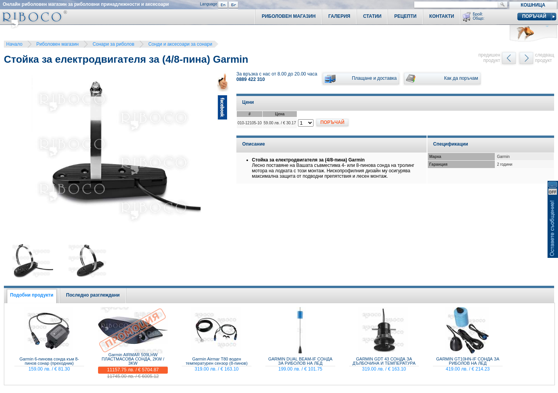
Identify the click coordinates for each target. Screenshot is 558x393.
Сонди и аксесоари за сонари (180, 44)
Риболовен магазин (57, 44)
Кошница (533, 5)
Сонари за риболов (113, 44)
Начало (14, 44)
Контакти (441, 16)
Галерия (339, 16)
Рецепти (405, 16)
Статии (372, 16)
